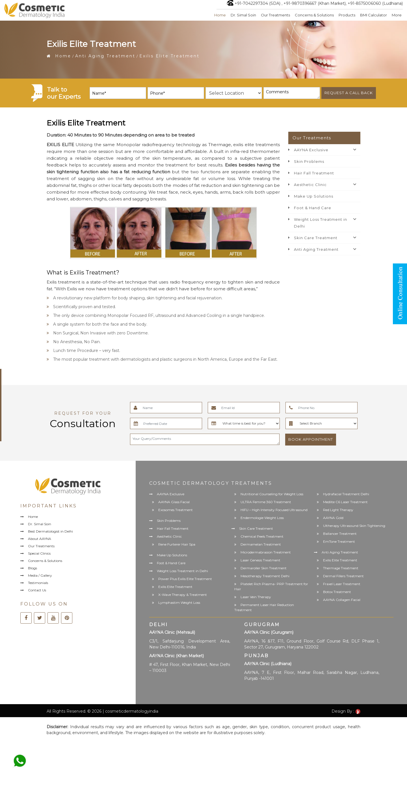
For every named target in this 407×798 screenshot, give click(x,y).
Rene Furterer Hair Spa (176, 544)
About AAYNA (39, 539)
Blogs (32, 568)
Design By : (346, 711)
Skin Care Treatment (315, 237)
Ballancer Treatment (340, 533)
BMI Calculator (373, 15)
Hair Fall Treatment (314, 173)
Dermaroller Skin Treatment (264, 568)
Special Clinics (39, 554)
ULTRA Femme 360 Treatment (266, 502)
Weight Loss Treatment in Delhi (320, 222)
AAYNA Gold (333, 518)
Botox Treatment (337, 592)
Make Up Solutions (313, 196)
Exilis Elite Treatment (175, 587)
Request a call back (348, 92)
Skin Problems (309, 161)
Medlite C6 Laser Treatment (345, 502)
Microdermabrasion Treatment (266, 552)
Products (346, 15)
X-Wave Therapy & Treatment (182, 595)
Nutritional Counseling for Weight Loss (272, 494)
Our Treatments (275, 15)
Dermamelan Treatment (261, 544)
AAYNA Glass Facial (174, 502)
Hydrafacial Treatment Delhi (346, 494)
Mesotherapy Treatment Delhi (265, 576)
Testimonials (38, 583)
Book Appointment (310, 439)
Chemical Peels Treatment (262, 536)
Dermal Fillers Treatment (343, 576)
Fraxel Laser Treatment (341, 584)
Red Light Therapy (338, 510)
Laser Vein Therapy (256, 597)
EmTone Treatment (339, 541)
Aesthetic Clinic (310, 184)
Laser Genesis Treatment (260, 560)
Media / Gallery (40, 576)
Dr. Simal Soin (243, 15)
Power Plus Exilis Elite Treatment (185, 579)
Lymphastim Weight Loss (179, 603)
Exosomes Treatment (175, 510)
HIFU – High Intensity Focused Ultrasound (274, 510)
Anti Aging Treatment (105, 56)
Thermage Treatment (340, 568)
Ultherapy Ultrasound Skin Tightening (354, 526)
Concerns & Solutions (314, 15)
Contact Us (37, 591)
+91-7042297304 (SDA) (257, 3)
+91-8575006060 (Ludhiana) (375, 3)
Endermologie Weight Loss (262, 518)
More (397, 15)
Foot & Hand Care (312, 208)
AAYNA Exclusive (311, 150)
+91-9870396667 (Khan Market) (314, 3)
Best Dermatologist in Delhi (51, 531)
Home (219, 15)
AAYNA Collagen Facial (341, 600)
